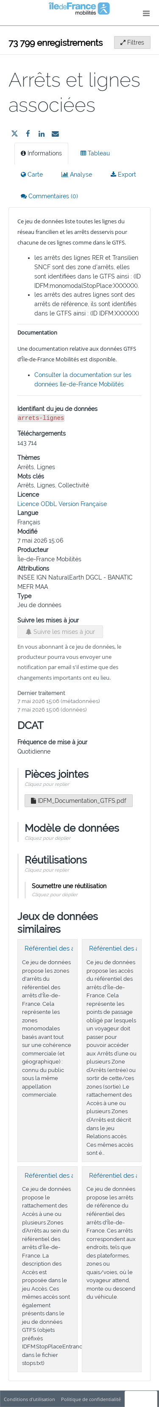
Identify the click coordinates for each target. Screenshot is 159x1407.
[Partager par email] (55, 134)
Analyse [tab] (76, 174)
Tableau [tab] (95, 153)
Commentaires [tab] (49, 196)
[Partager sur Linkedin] (41, 134)
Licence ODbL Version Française (62, 504)
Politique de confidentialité (91, 1399)
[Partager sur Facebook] (28, 134)
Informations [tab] (41, 153)
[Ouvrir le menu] (146, 12)
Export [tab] (123, 174)
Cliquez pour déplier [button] (47, 838)
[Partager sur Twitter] (14, 134)
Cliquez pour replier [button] (47, 784)
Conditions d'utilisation (30, 1399)
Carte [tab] (32, 174)
